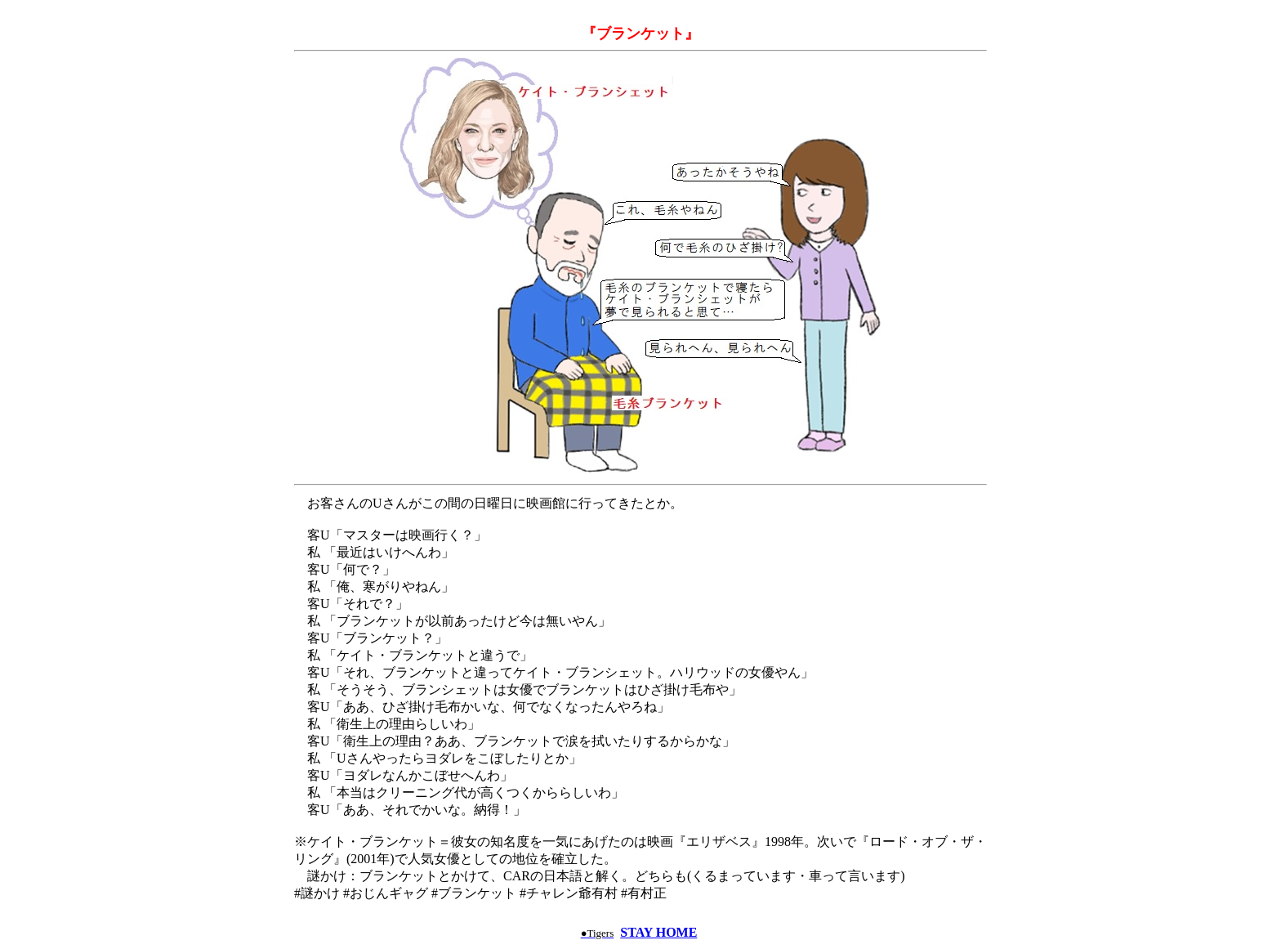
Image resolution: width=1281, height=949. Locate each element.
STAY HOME (658, 932)
